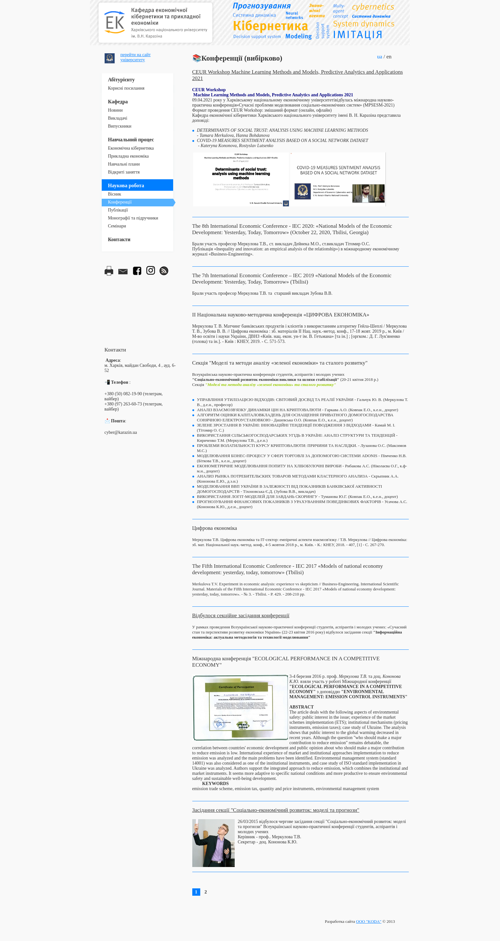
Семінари (117, 226)
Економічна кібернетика (131, 148)
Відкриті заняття (124, 172)
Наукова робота (126, 185)
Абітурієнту (121, 79)
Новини (115, 110)
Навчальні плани (124, 164)
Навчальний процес (131, 139)
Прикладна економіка (128, 156)
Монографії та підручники (133, 218)
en (389, 57)
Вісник (114, 194)
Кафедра (118, 101)
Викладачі (118, 118)
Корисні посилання (126, 88)
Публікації (118, 210)
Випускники (120, 126)
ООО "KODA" (369, 921)
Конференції (120, 202)
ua (379, 57)
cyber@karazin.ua (121, 432)
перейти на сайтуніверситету (136, 57)
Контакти (119, 239)
